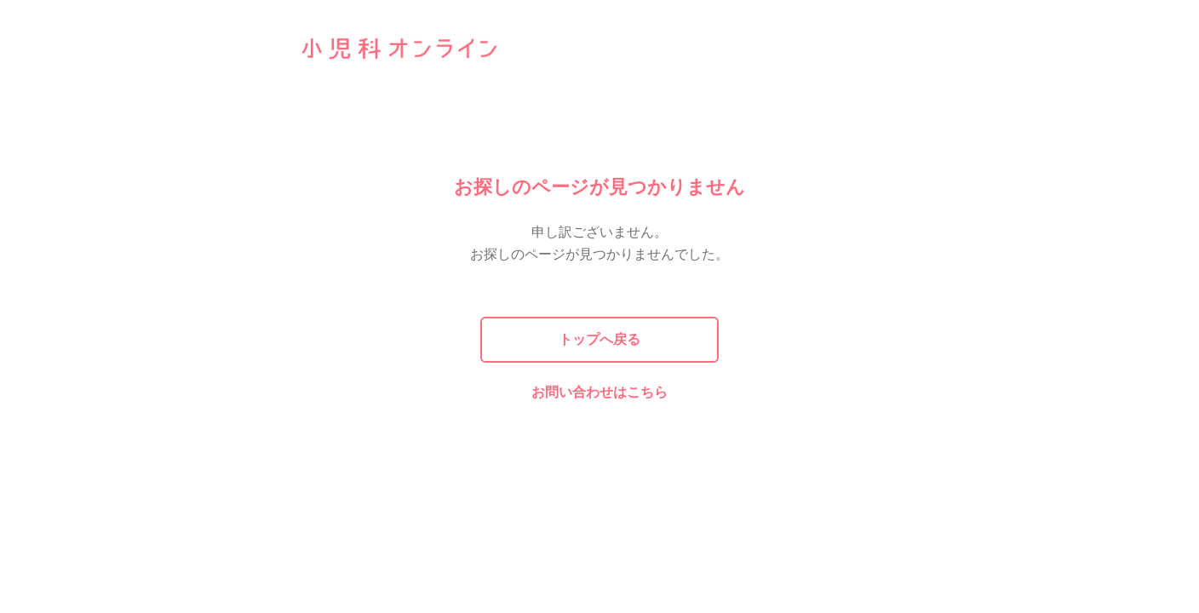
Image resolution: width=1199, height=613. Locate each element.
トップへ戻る (599, 339)
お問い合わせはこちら (599, 392)
